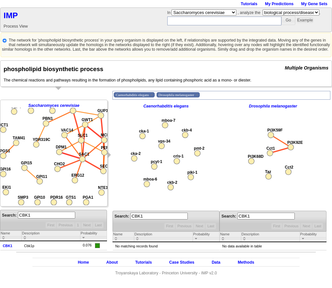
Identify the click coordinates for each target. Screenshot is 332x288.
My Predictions (279, 4)
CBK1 (8, 246)
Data (216, 262)
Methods (246, 262)
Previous (66, 225)
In (169, 12)
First (50, 225)
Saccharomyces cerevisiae (53, 105)
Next (87, 225)
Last (98, 225)
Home (83, 262)
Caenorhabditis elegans (166, 106)
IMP (11, 15)
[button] (288, 20)
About (112, 262)
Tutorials (249, 4)
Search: (38, 215)
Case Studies (182, 262)
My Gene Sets (314, 4)
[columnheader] (11, 236)
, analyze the (249, 12)
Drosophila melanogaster (273, 106)
